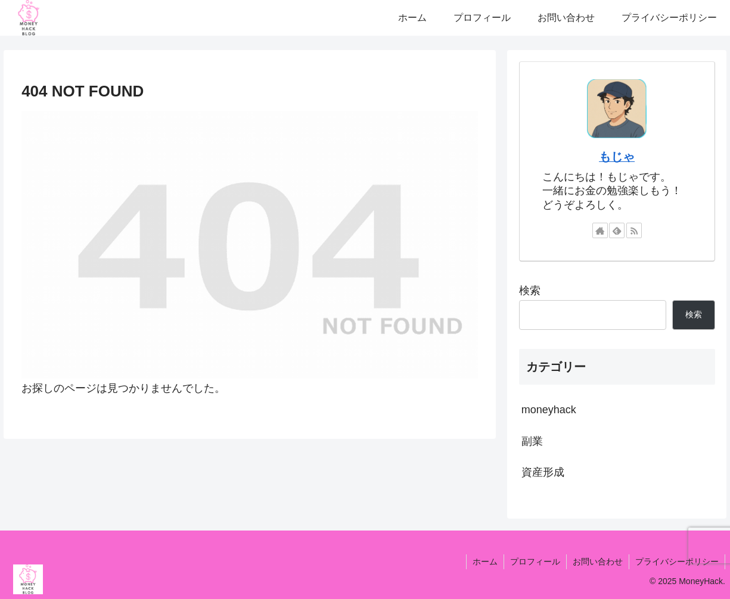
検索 (529, 291)
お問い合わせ (598, 561)
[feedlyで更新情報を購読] (617, 230)
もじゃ (617, 156)
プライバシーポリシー (677, 561)
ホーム (485, 561)
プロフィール (535, 561)
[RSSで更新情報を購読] (634, 230)
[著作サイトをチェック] (600, 230)
